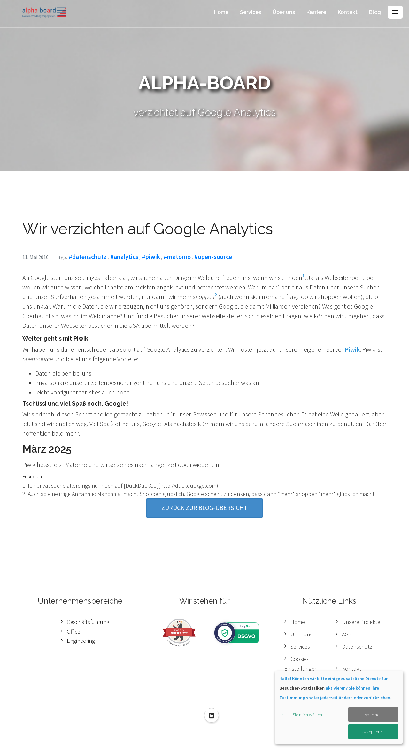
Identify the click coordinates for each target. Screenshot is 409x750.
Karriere (316, 12)
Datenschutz (357, 646)
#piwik (151, 256)
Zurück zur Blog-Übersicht (204, 508)
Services (250, 12)
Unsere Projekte (361, 622)
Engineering (81, 640)
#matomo (177, 256)
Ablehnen (373, 714)
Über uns (284, 12)
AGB (347, 634)
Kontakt (348, 12)
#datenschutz (88, 256)
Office (73, 631)
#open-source (213, 256)
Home (221, 12)
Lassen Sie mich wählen (300, 714)
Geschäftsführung (88, 622)
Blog (375, 12)
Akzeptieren (373, 732)
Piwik (352, 349)
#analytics (124, 256)
